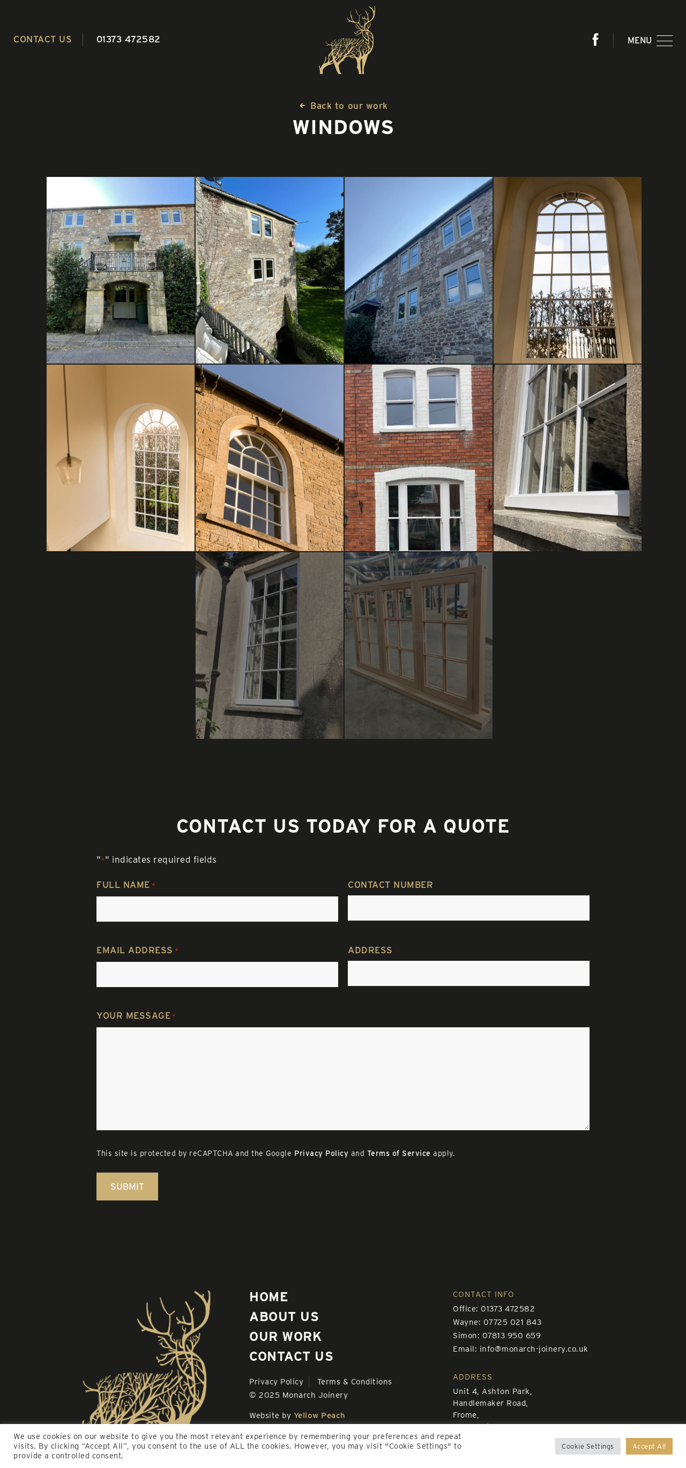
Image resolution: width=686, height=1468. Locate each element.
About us (284, 1316)
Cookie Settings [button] (588, 1446)
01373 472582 (128, 39)
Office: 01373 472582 (494, 1309)
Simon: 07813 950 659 (497, 1335)
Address (370, 950)
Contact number (390, 884)
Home (268, 1296)
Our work (285, 1336)
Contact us (42, 39)
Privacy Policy (321, 1153)
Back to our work (342, 105)
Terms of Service (399, 1153)
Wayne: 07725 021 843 (497, 1322)
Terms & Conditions (354, 1382)
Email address (137, 951)
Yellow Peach (320, 1415)
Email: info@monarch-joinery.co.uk (520, 1349)
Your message (136, 1016)
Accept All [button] (649, 1446)
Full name (125, 885)
